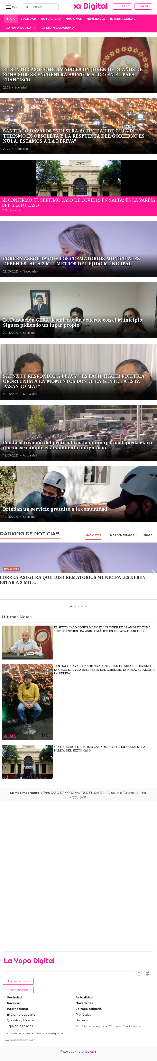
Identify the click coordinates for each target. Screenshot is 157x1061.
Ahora (147, 535)
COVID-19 (79, 797)
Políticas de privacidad (17, 1033)
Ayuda (100, 1026)
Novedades (96, 19)
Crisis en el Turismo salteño (127, 793)
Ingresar (143, 6)
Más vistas (93, 535)
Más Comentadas (122, 535)
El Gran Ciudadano (57, 28)
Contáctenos (83, 1026)
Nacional (74, 19)
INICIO (11, 19)
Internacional (122, 19)
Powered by (78, 1051)
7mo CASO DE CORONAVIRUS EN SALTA (73, 793)
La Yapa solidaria (21, 28)
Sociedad (28, 19)
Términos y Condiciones (123, 1026)
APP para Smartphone (49, 1033)
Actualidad (51, 19)
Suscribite (122, 6)
